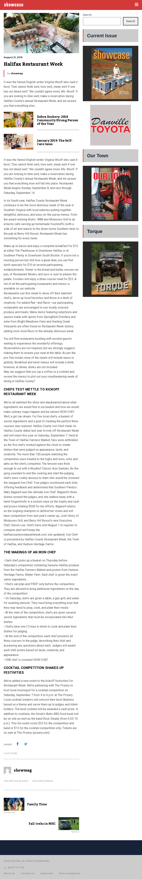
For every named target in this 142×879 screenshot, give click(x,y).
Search (87, 15)
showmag (17, 73)
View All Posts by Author (16, 781)
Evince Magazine (69, 873)
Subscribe (46, 873)
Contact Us (28, 873)
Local (6, 753)
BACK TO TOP (14, 867)
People (13, 753)
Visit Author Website (42, 781)
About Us (9, 873)
